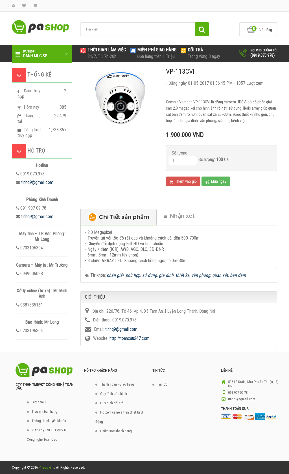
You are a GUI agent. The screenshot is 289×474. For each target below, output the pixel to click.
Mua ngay (215, 181)
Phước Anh (46, 467)
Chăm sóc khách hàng (116, 431)
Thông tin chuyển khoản (49, 421)
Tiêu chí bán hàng (44, 411)
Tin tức (162, 384)
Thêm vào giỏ (183, 181)
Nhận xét (179, 216)
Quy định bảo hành (113, 394)
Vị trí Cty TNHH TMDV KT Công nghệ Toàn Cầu (47, 435)
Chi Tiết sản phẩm (118, 217)
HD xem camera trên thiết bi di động (119, 417)
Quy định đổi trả (111, 403)
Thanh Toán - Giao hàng (117, 384)
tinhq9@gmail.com (37, 182)
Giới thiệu (39, 402)
